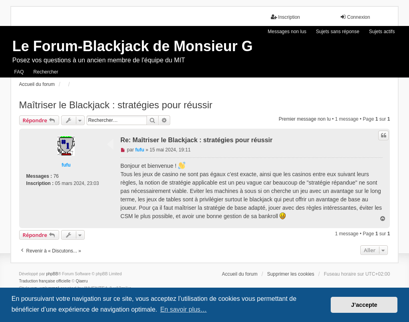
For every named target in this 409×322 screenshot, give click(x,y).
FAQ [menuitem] (19, 72)
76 (56, 176)
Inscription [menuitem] (285, 17)
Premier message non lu (305, 119)
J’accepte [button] (364, 305)
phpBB (52, 274)
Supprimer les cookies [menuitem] (290, 274)
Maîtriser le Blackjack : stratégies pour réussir (115, 104)
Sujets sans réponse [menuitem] (337, 31)
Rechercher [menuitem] (46, 72)
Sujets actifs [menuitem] (382, 31)
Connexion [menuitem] (355, 17)
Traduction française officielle (45, 281)
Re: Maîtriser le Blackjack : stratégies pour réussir (197, 140)
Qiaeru (82, 281)
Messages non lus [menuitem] (287, 31)
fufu (66, 165)
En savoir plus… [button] (183, 309)
